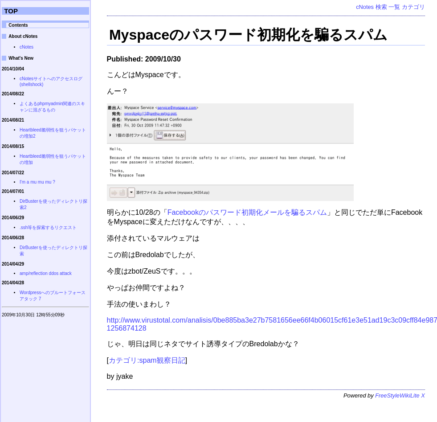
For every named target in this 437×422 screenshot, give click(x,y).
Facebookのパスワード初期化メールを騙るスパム (247, 212)
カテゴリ (413, 7)
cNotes (365, 7)
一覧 (394, 7)
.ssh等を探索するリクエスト (48, 227)
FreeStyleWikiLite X (400, 395)
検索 (381, 7)
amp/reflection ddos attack (46, 273)
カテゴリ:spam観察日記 (147, 360)
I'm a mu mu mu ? (37, 182)
